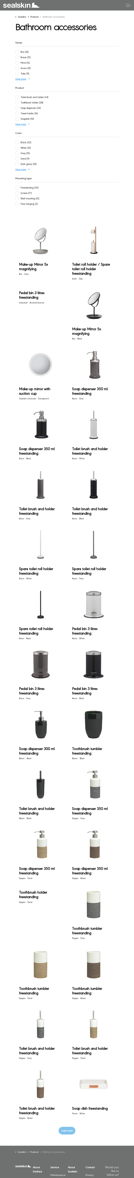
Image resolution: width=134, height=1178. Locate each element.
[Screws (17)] (17, 193)
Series (18, 42)
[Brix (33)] (17, 52)
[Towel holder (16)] (17, 113)
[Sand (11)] (17, 158)
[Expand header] (128, 5)
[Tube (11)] (17, 73)
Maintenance (58, 1175)
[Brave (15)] (17, 57)
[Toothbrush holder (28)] (17, 102)
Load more (66, 1130)
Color (18, 133)
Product (19, 87)
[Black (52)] (17, 142)
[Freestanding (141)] (17, 187)
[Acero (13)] (17, 68)
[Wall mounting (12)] (17, 198)
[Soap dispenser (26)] (17, 108)
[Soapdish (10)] (17, 119)
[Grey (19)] (17, 153)
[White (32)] (17, 148)
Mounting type (23, 178)
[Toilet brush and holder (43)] (17, 97)
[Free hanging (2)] (17, 204)
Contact (90, 1167)
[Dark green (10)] (17, 164)
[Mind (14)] (17, 62)
